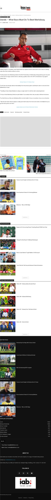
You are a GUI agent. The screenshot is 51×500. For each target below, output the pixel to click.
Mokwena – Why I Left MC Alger (23, 204)
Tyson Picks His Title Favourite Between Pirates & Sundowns (29, 265)
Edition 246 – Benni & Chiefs (22, 322)
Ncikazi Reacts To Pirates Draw (27, 82)
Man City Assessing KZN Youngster (24, 367)
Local (9, 17)
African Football (3, 201)
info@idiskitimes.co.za (10, 459)
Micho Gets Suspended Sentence (43, 173)
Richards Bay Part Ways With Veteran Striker (26, 342)
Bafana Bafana (3, 189)
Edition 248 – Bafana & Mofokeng (23, 296)
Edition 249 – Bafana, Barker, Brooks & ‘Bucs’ (26, 283)
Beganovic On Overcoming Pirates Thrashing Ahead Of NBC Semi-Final (31, 227)
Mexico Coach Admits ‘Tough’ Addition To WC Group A (28, 252)
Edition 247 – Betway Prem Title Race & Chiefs (26, 309)
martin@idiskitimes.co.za (13, 447)
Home (1, 15)
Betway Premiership (7, 15)
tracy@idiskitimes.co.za (12, 445)
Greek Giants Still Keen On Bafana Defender (25, 355)
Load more (25, 217)
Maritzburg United (18, 112)
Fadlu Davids (6, 112)
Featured (12, 112)
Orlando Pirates (26, 112)
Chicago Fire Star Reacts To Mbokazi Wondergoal (27, 239)
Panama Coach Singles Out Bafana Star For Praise (27, 179)
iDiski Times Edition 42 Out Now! (7, 170)
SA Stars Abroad (3, 214)
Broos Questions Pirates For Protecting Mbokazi (26, 192)
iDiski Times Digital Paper (7, 280)
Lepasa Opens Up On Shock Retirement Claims (27, 107)
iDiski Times (5, 22)
